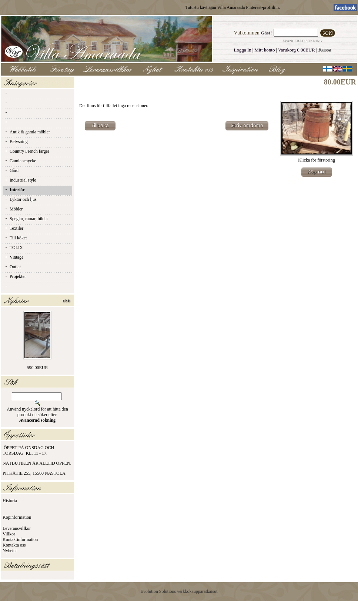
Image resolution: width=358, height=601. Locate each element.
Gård (11, 170)
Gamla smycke (20, 160)
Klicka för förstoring (316, 158)
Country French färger (26, 151)
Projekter (15, 276)
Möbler (13, 209)
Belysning (16, 141)
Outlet (12, 266)
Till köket (15, 237)
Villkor (9, 534)
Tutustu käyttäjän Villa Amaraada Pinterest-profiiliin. (232, 7)
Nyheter (10, 550)
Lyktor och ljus (20, 199)
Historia (10, 500)
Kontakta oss (14, 545)
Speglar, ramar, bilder (26, 218)
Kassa (324, 50)
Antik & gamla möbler (27, 132)
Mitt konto (264, 50)
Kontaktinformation (20, 539)
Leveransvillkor (17, 528)
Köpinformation (17, 517)
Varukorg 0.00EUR (296, 50)
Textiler (13, 228)
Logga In (242, 50)
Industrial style (20, 180)
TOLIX (13, 247)
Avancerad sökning (302, 41)
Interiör (14, 189)
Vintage (13, 257)
